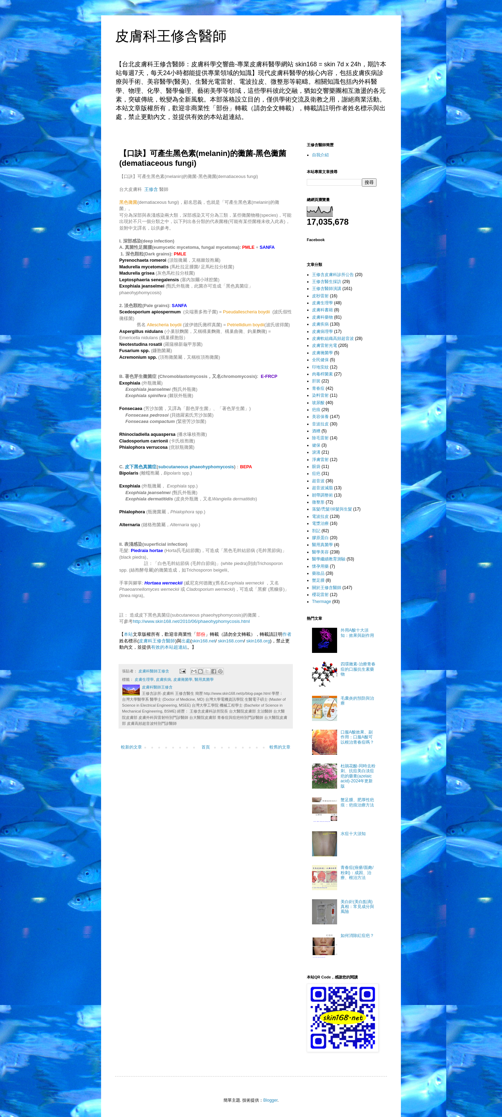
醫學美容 (320, 552)
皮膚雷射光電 (324, 345)
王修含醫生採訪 (326, 281)
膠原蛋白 (320, 537)
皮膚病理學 (322, 331)
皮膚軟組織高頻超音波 (333, 338)
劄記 (316, 530)
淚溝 (316, 452)
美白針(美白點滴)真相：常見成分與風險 (357, 906)
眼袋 (316, 466)
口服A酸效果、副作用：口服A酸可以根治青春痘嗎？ (357, 737)
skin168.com (231, 640)
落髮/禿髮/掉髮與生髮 (332, 509)
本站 (128, 634)
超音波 (318, 480)
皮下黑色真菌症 (141, 466)
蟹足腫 (318, 580)
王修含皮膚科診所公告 (333, 274)
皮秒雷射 (320, 295)
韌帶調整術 (322, 495)
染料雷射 (320, 395)
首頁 (205, 747)
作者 (286, 634)
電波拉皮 (320, 516)
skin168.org (258, 640)
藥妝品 (318, 573)
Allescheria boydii (164, 324)
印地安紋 (320, 367)
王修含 (151, 189)
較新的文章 (131, 747)
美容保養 (320, 416)
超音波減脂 (322, 487)
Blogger (270, 1100)
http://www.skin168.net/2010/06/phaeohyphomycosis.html (191, 621)
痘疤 (316, 473)
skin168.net (203, 640)
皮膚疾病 (163, 679)
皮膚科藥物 (322, 317)
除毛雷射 (320, 437)
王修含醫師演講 (326, 288)
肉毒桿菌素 (322, 374)
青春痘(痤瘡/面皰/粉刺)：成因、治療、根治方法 (357, 872)
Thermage (321, 601)
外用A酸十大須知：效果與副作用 (357, 633)
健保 (316, 445)
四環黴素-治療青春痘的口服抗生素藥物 (358, 669)
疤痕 (316, 409)
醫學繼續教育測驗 (328, 559)
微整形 (318, 502)
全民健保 (320, 359)
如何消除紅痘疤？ (357, 935)
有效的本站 (162, 647)
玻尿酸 (318, 402)
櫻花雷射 (320, 594)
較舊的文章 (279, 747)
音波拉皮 (320, 424)
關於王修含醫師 (326, 587)
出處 (185, 640)
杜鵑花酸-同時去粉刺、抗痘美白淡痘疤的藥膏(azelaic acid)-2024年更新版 (358, 776)
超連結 (180, 647)
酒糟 (316, 431)
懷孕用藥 (320, 566)
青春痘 (318, 388)
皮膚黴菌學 (182, 679)
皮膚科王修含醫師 (171, 36)
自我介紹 (320, 154)
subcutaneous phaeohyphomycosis (196, 466)
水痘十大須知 (353, 833)
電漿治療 (320, 523)
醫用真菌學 (204, 679)
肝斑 (316, 381)
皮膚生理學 (144, 679)
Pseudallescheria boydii (246, 311)
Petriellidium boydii (246, 324)
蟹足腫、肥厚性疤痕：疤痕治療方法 (357, 802)
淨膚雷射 (320, 459)
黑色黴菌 (128, 202)
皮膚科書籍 (322, 309)
